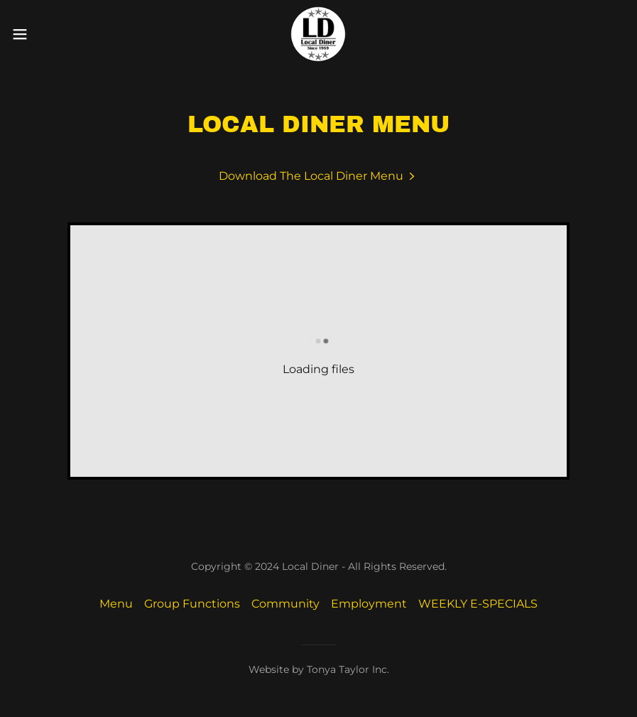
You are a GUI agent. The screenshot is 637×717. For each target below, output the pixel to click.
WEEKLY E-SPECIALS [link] (478, 603)
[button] (52, 34)
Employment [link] (369, 603)
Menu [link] (116, 603)
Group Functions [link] (192, 603)
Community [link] (285, 603)
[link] (318, 34)
